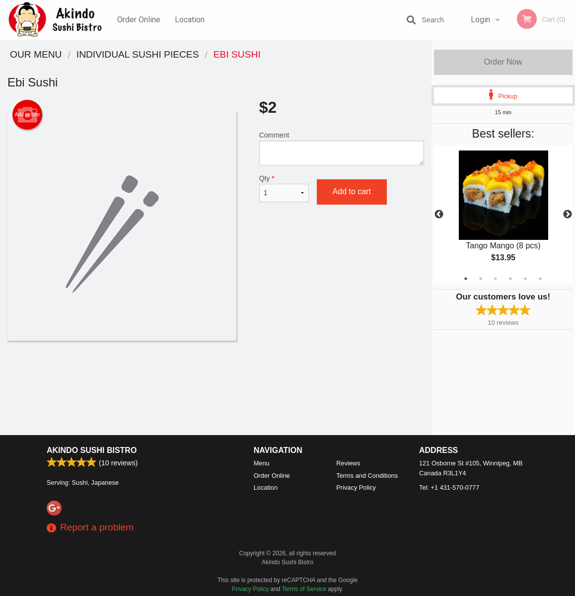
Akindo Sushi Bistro (92, 450)
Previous (439, 215)
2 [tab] (481, 279)
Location (190, 19)
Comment (341, 148)
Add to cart (352, 191)
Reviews (348, 463)
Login (480, 19)
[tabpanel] (503, 214)
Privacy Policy (356, 487)
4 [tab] (510, 279)
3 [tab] (496, 279)
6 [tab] (540, 279)
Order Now (503, 62)
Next (568, 215)
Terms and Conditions (367, 475)
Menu (262, 463)
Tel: (449, 487)
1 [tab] (466, 279)
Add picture (27, 115)
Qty (284, 188)
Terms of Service (304, 589)
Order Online (138, 19)
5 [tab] (525, 279)
